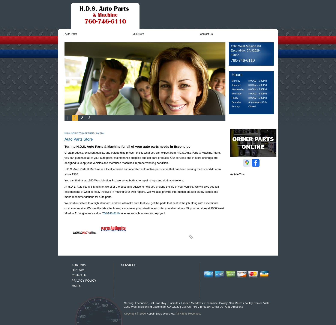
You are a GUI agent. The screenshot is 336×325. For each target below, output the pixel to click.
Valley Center (253, 303)
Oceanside (211, 303)
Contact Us (206, 33)
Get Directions (234, 306)
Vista (266, 303)
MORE (76, 285)
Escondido (141, 303)
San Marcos (236, 303)
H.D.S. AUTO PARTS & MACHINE (79, 133)
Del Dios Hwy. (158, 303)
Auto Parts (71, 33)
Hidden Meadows (192, 303)
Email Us (217, 306)
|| (68, 118)
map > (235, 54)
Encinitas (174, 303)
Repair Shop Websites (160, 313)
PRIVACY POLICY (84, 280)
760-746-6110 (243, 60)
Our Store (138, 33)
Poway (223, 303)
